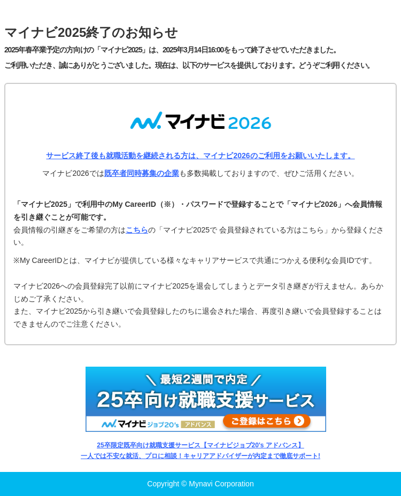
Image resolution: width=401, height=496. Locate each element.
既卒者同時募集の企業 (141, 173)
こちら (137, 230)
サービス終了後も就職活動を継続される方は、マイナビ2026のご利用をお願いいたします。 (200, 155)
